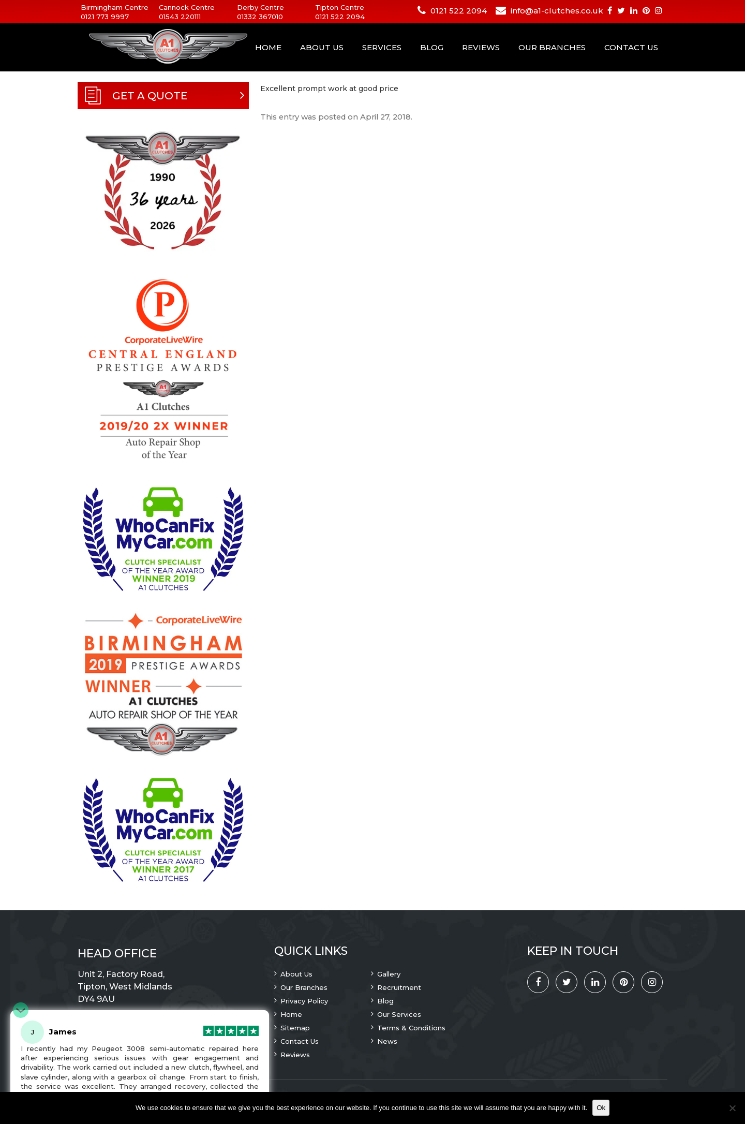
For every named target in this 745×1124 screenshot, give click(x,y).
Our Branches (552, 47)
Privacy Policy (304, 1001)
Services (381, 47)
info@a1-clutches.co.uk (557, 11)
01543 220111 (180, 16)
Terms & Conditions (411, 1028)
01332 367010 (260, 16)
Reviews (481, 47)
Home (268, 47)
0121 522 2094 (340, 16)
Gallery (388, 974)
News (387, 1041)
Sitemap (295, 1028)
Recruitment (399, 987)
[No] (732, 1108)
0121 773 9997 (105, 16)
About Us (322, 47)
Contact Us (631, 47)
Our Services (399, 1014)
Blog (431, 47)
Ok (601, 1108)
